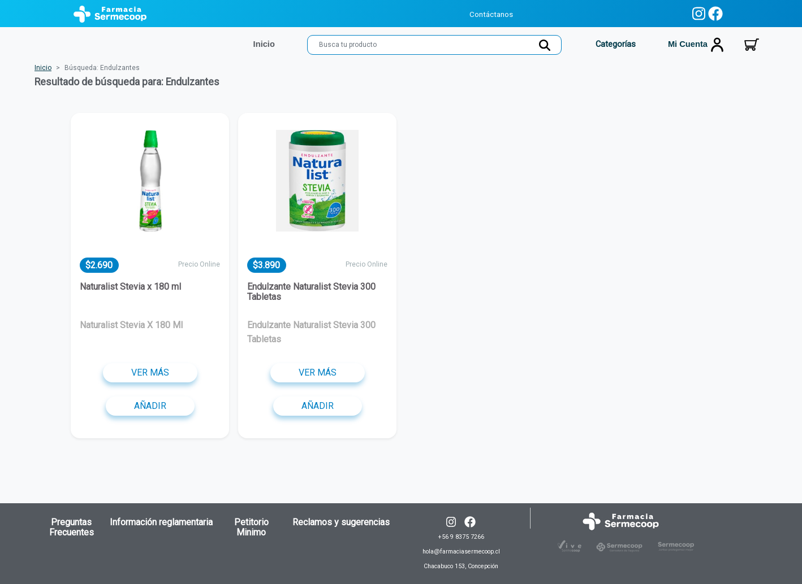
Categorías (614, 44)
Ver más (150, 372)
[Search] (434, 45)
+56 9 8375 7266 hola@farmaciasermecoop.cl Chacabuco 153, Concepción (461, 551)
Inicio (43, 68)
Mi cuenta (696, 44)
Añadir (150, 405)
